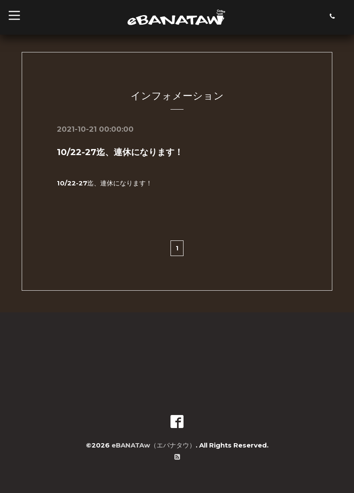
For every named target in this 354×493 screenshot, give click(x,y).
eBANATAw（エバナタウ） (153, 445)
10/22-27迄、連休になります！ (120, 152)
